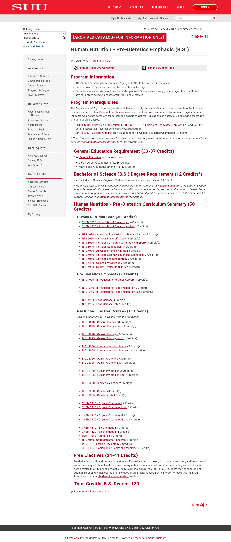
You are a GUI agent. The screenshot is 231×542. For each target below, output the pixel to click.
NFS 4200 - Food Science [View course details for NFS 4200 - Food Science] (97, 300)
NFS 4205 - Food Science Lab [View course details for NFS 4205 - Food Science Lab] (100, 304)
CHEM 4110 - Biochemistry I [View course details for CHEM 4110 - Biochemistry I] (99, 427)
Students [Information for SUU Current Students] (126, 18)
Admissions (115, 7)
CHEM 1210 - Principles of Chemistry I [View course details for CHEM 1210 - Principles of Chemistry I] (99, 125)
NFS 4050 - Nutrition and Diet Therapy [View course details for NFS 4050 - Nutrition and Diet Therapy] (104, 258)
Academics (136, 7)
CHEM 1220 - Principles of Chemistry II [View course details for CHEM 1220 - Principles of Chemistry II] (105, 222)
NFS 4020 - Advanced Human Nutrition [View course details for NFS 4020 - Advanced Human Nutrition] (105, 250)
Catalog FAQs (35, 160)
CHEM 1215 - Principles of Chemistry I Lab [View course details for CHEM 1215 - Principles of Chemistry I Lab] (151, 125)
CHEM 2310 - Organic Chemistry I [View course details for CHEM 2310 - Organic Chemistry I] (102, 403)
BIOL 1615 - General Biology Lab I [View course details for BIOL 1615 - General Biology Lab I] (102, 326)
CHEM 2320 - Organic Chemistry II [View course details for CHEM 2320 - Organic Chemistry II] (102, 415)
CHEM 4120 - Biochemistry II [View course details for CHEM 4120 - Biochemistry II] (99, 431)
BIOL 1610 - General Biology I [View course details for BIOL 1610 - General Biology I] (100, 322)
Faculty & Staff (36, 129)
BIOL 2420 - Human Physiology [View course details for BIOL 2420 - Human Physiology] (100, 370)
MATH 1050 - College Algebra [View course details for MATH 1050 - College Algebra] (93, 132)
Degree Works (35, 196)
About (180, 7)
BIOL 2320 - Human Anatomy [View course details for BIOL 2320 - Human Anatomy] (99, 358)
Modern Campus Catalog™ (150, 538)
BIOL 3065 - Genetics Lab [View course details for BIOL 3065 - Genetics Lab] (97, 395)
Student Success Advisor (101, 141)
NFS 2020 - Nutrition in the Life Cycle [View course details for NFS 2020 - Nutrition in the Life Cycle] (104, 238)
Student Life (160, 7)
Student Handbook (38, 200)
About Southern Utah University (39, 113)
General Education (37, 85)
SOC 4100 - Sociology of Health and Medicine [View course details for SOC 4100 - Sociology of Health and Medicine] (109, 448)
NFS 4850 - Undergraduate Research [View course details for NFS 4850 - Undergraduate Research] (104, 439)
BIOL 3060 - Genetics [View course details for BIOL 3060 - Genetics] (95, 391)
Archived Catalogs (37, 155)
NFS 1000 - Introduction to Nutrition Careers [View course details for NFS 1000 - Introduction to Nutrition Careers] (108, 279)
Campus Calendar (37, 186)
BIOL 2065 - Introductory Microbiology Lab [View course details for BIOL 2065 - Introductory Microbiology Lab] (107, 350)
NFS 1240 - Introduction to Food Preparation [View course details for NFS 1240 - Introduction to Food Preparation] (108, 287)
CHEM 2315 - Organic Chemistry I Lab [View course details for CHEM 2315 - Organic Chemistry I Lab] (104, 407)
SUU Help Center (37, 205)
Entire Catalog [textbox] (31, 33)
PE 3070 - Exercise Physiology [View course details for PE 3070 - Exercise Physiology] (100, 443)
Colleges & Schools (38, 76)
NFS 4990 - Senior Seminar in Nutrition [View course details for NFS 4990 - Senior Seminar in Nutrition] (105, 267)
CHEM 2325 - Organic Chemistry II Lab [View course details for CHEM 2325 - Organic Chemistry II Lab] (105, 419)
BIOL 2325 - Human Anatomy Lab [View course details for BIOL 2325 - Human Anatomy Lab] (102, 362)
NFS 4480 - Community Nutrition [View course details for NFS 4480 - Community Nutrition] (101, 263)
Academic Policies (38, 120)
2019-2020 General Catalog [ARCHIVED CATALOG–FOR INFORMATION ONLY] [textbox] (176, 29)
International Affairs (38, 134)
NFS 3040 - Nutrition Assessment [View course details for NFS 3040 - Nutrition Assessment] (102, 246)
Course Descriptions (39, 80)
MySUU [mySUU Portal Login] (115, 18)
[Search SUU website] (196, 18)
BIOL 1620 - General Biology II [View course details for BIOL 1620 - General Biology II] (100, 334)
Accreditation (35, 124)
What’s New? (35, 165)
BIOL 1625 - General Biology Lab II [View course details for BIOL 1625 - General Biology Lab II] (103, 338)
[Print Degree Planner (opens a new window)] (193, 36)
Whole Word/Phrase (36, 42)
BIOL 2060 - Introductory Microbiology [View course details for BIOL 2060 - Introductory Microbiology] (105, 346)
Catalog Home (35, 59)
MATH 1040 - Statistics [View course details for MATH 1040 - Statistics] (96, 435)
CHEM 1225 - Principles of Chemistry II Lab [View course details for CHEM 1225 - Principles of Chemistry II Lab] (108, 226)
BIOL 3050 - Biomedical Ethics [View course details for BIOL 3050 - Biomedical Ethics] (100, 383)
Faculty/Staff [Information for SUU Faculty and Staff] (141, 18)
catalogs (74, 538)
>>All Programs (36, 95)
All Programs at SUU (98, 60)
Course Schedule (37, 191)
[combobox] (175, 29)
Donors (164, 18)
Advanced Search (33, 46)
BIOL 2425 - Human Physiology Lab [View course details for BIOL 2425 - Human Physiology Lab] (103, 374)
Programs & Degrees (39, 90)
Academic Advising (38, 181)
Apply (205, 7)
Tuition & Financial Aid (39, 139)
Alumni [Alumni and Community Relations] (154, 18)
